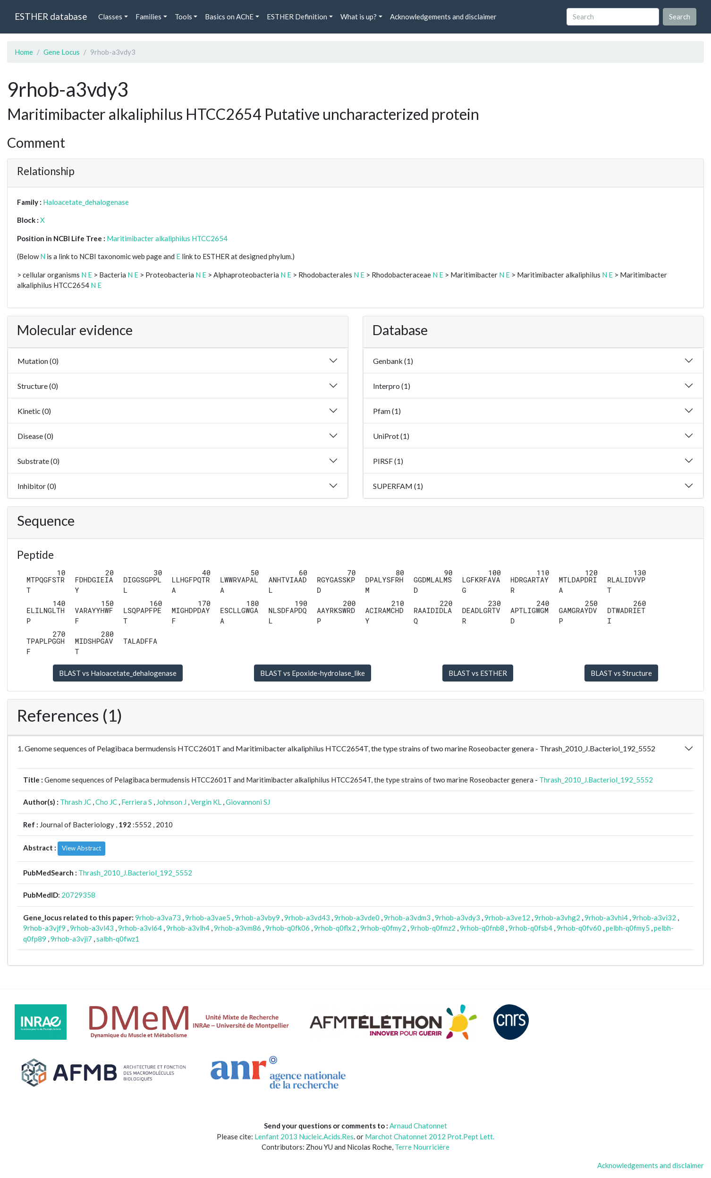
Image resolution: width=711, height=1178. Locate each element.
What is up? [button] (358, 16)
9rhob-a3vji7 (71, 938)
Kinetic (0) (34, 410)
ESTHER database (51, 16)
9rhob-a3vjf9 (44, 928)
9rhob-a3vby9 (257, 917)
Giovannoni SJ (248, 802)
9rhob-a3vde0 (357, 917)
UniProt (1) (391, 435)
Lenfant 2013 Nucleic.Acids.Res (304, 1136)
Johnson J (171, 802)
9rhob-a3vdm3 (407, 917)
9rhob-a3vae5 (207, 917)
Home (24, 52)
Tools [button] (183, 16)
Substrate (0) (38, 460)
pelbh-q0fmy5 (628, 928)
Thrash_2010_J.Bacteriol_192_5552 (596, 779)
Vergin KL (206, 802)
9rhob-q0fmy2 (383, 928)
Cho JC (106, 802)
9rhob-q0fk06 (287, 928)
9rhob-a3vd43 (307, 917)
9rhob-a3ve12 (507, 917)
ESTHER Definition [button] (297, 16)
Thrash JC (75, 802)
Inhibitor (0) (36, 485)
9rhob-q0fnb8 (482, 928)
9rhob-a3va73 (158, 917)
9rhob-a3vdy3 (457, 917)
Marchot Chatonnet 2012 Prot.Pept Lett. (429, 1136)
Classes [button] (110, 16)
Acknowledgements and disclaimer (443, 16)
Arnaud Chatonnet (418, 1125)
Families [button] (148, 16)
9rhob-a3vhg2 (557, 917)
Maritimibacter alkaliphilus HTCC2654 (167, 238)
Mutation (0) (38, 360)
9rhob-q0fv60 (579, 928)
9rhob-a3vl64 (140, 928)
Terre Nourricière (422, 1147)
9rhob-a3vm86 (237, 928)
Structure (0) (37, 385)
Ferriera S (136, 802)
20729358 (78, 895)
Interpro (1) (391, 385)
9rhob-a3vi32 (654, 917)
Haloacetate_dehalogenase (86, 202)
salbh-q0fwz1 (117, 938)
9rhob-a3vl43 (92, 928)
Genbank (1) (393, 360)
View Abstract (81, 848)
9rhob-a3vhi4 (606, 917)
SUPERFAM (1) (398, 485)
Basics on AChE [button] (229, 16)
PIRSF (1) (388, 460)
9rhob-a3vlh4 (188, 928)
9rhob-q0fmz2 (433, 928)
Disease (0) (35, 435)
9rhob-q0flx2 (335, 928)
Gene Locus (61, 52)
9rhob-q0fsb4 (530, 928)
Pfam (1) (387, 410)
